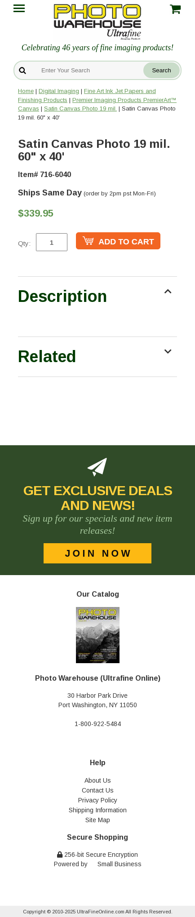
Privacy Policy (97, 800)
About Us (97, 780)
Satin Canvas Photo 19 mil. (80, 108)
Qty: (24, 243)
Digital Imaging (59, 91)
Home (26, 91)
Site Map (97, 820)
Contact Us (98, 790)
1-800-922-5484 (98, 723)
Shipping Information (98, 810)
